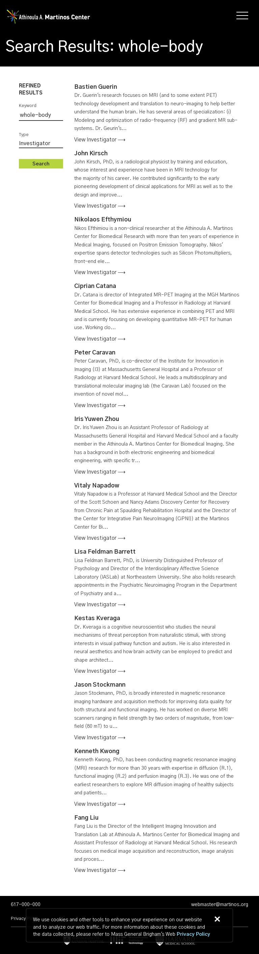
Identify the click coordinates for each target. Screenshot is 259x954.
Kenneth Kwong (96, 751)
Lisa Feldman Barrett (105, 552)
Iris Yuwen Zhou (96, 419)
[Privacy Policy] (193, 934)
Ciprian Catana (95, 286)
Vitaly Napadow (96, 486)
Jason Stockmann (99, 685)
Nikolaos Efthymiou (102, 220)
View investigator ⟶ (99, 139)
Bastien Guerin (95, 87)
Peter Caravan (94, 353)
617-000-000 (25, 904)
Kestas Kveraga (97, 618)
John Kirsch (91, 154)
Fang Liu (86, 818)
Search (41, 164)
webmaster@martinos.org (219, 904)
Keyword (27, 106)
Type (24, 135)
